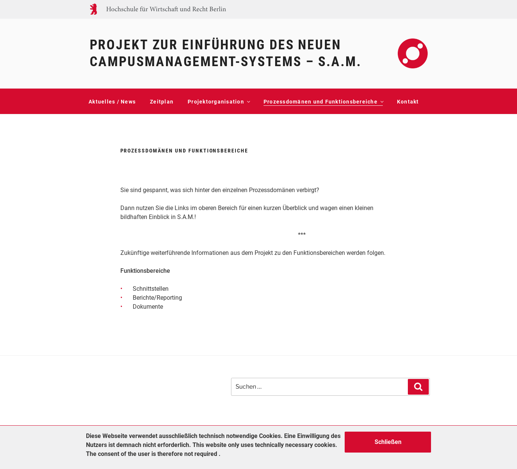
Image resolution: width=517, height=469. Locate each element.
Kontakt (408, 102)
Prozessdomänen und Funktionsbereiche (323, 102)
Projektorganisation (218, 102)
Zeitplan (161, 102)
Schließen (388, 441)
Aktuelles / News (112, 102)
